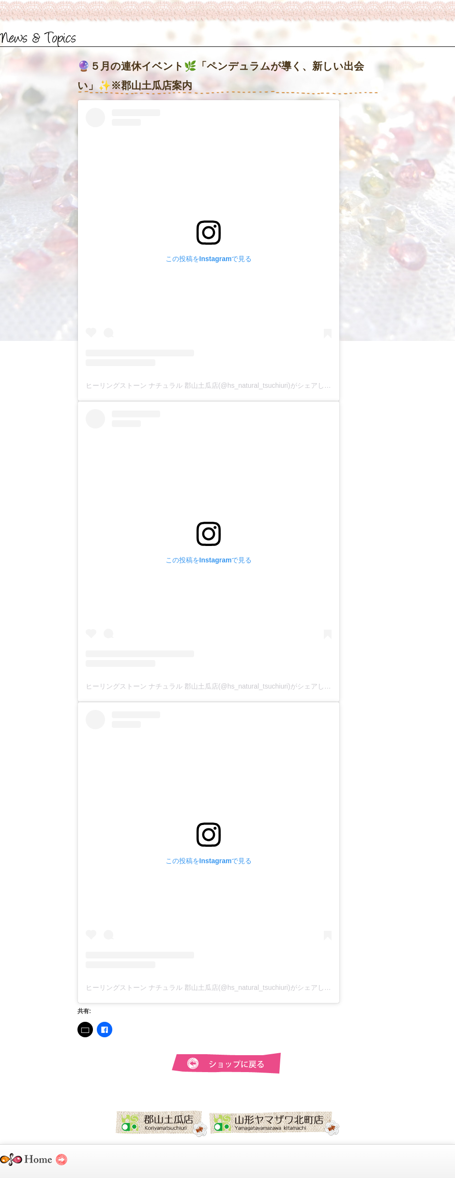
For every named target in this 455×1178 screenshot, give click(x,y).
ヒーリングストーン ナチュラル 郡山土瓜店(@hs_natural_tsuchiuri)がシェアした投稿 (215, 385)
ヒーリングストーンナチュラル (42, 1163)
